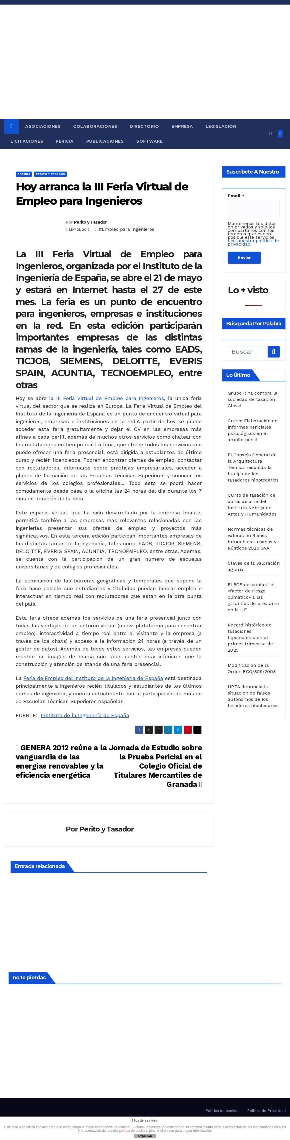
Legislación (221, 126)
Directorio (144, 126)
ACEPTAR (145, 1136)
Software (149, 141)
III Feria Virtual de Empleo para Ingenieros (110, 398)
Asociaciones (43, 126)
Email (236, 196)
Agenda (23, 174)
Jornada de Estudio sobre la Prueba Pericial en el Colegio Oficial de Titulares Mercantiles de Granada (155, 766)
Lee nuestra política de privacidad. (253, 242)
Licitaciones (27, 141)
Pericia (65, 141)
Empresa (182, 126)
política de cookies (133, 1131)
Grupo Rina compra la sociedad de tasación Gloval (252, 399)
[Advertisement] (145, 76)
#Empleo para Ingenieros (126, 229)
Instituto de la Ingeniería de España (85, 715)
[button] (270, 133)
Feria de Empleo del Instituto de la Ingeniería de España (93, 678)
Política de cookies (222, 1111)
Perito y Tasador (50, 174)
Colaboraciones (95, 126)
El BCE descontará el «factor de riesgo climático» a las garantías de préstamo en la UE (253, 597)
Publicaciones (105, 141)
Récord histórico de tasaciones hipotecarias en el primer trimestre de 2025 (250, 637)
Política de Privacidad (266, 1111)
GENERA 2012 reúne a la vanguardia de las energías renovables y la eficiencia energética (61, 761)
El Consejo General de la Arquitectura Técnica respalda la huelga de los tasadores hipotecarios (253, 467)
